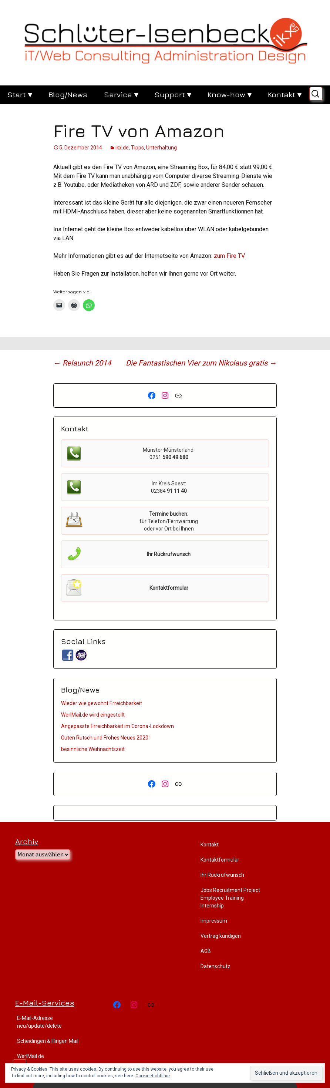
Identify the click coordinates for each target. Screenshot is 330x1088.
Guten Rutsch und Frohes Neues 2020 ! (106, 738)
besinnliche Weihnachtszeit (93, 749)
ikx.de (122, 148)
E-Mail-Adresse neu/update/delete (39, 1022)
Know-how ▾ (229, 94)
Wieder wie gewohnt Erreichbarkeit (101, 703)
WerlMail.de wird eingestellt (93, 715)
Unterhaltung (161, 148)
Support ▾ (173, 94)
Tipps (137, 148)
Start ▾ (19, 94)
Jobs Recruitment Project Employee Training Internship (230, 898)
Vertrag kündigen (221, 936)
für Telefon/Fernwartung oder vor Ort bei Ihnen (168, 521)
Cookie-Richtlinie (152, 1075)
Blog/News (67, 94)
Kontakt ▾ (284, 94)
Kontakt (210, 845)
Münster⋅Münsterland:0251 (169, 453)
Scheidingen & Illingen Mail (47, 1041)
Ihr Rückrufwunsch (222, 875)
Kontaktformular (220, 860)
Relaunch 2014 (82, 362)
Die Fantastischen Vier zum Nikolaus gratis (201, 362)
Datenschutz (215, 966)
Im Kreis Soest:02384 (169, 487)
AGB (206, 951)
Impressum (214, 921)
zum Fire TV (229, 255)
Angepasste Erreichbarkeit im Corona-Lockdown (117, 726)
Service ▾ (121, 94)
